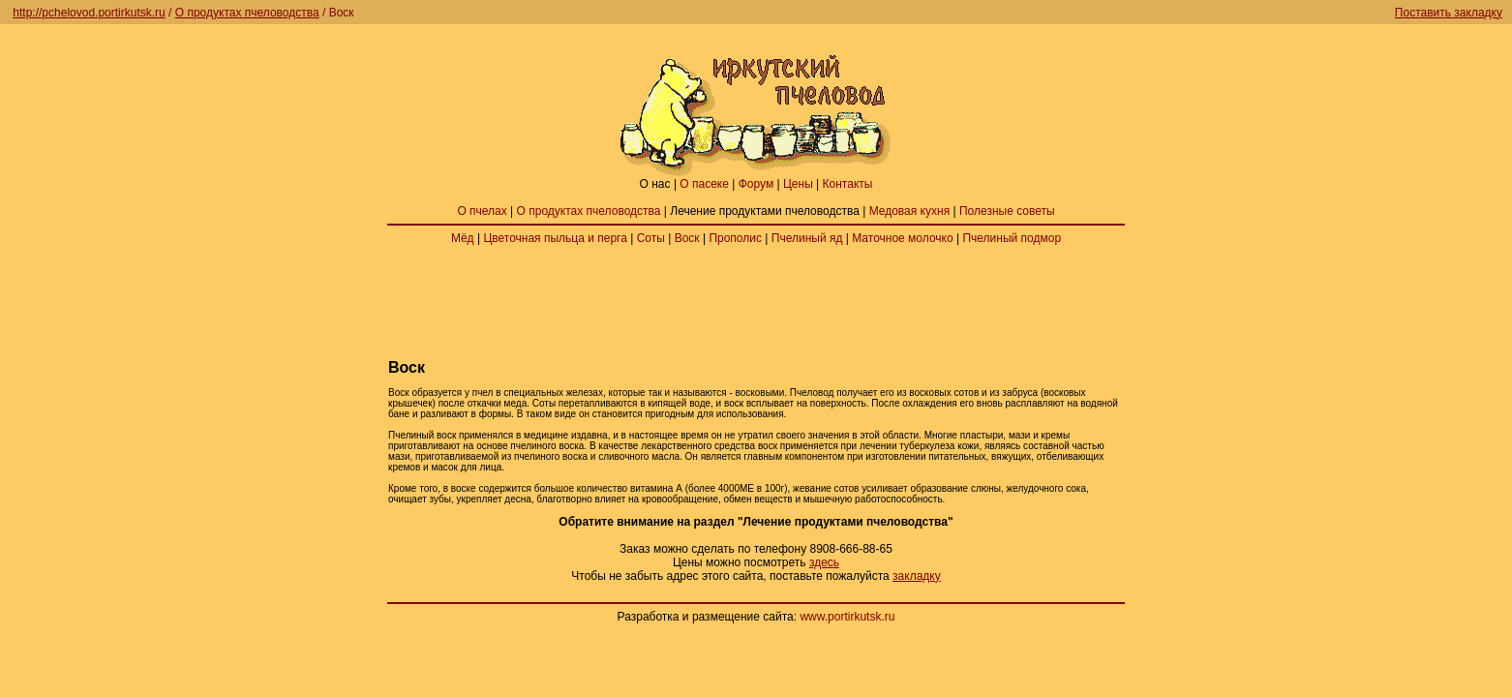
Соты (651, 238)
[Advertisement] (756, 302)
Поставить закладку (1448, 12)
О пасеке (704, 184)
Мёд (462, 238)
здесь (824, 562)
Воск (687, 238)
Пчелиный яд (807, 238)
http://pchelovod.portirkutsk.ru (89, 12)
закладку (916, 576)
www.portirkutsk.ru (847, 616)
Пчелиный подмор (1011, 238)
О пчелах (481, 211)
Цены (798, 184)
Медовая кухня (909, 211)
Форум (756, 184)
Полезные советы (1007, 211)
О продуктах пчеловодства (247, 12)
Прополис (735, 238)
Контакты (848, 184)
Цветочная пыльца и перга (554, 238)
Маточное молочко (902, 238)
